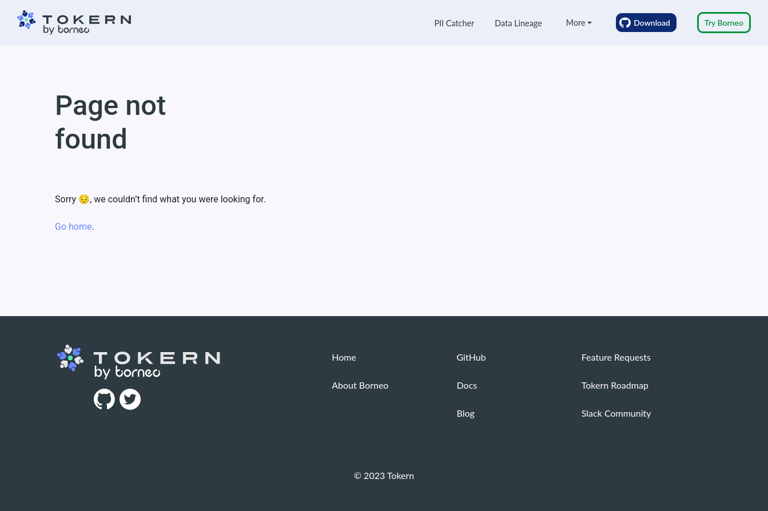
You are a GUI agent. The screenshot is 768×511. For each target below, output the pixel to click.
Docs (467, 385)
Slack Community (616, 413)
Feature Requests (616, 357)
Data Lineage (518, 23)
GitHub (471, 357)
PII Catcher (454, 23)
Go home (73, 226)
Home (344, 357)
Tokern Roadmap (615, 385)
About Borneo (360, 385)
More (576, 22)
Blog (466, 413)
